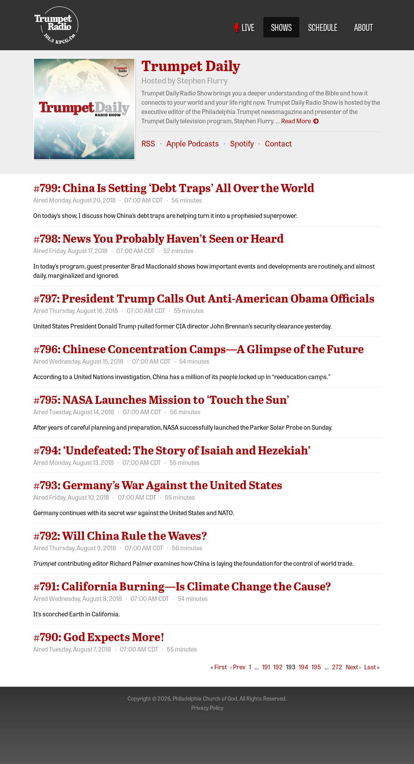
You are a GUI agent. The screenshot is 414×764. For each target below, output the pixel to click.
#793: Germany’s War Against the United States (157, 484)
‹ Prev (238, 666)
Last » (372, 666)
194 (303, 666)
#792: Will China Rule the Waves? (120, 535)
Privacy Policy (207, 707)
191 (266, 666)
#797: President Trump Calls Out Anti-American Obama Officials (204, 298)
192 (278, 666)
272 (337, 666)
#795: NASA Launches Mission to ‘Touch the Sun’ (161, 399)
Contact (278, 143)
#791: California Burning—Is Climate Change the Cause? (182, 586)
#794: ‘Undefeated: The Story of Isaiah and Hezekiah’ (171, 450)
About (363, 27)
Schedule (323, 27)
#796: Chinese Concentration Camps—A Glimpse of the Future (198, 348)
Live (244, 27)
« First (218, 666)
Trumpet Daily (190, 65)
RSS (148, 143)
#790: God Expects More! (99, 636)
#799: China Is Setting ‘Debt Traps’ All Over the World (173, 187)
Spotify (242, 143)
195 (316, 666)
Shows (281, 27)
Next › (353, 666)
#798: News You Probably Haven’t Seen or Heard (158, 238)
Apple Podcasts (192, 143)
